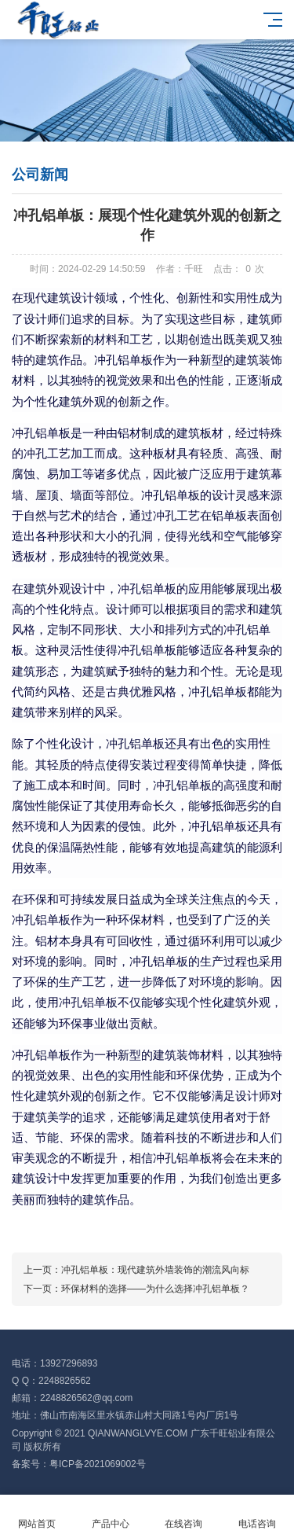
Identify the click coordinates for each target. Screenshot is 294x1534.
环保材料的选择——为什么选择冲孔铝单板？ (155, 1288)
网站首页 (37, 1514)
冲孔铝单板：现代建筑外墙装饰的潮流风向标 (155, 1269)
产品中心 (110, 1514)
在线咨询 (184, 1514)
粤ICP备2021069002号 (97, 1464)
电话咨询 (257, 1514)
